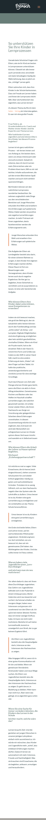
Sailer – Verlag (14, 111)
